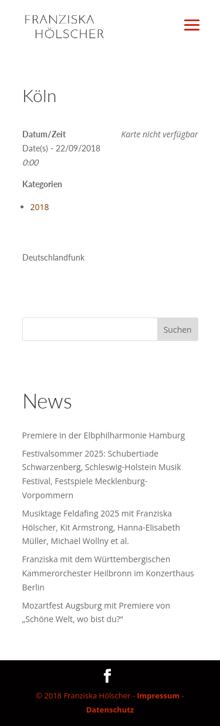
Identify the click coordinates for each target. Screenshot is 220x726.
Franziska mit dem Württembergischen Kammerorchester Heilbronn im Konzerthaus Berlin (108, 573)
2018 (40, 206)
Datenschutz (110, 709)
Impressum (158, 695)
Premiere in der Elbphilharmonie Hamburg (103, 435)
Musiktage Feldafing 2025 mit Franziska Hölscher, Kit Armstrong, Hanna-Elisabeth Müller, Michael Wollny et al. (101, 527)
